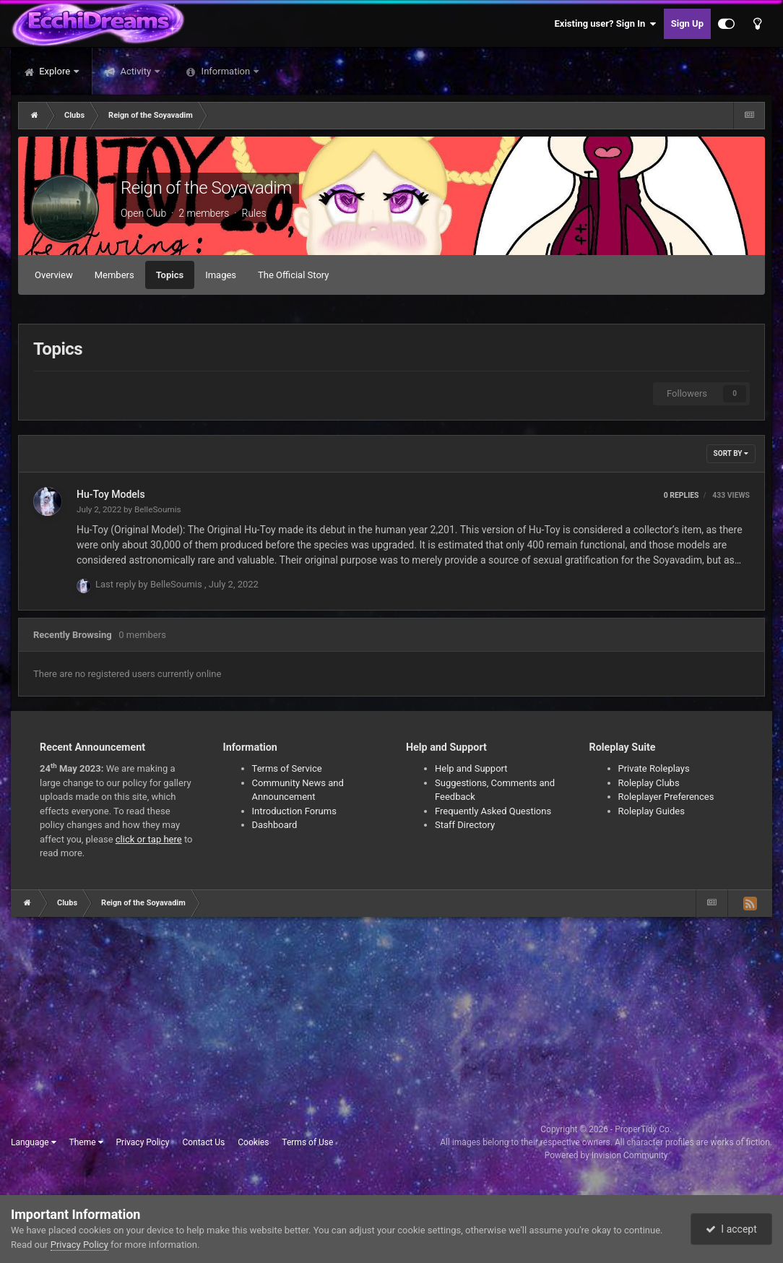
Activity (135, 71)
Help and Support (471, 768)
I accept (731, 1229)
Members (114, 275)
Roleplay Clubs (649, 782)
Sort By (731, 453)
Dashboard (275, 824)
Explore (54, 71)
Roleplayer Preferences (666, 796)
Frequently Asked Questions (493, 811)
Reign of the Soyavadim (206, 188)
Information (225, 71)
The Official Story (293, 275)
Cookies (253, 1142)
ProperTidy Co (642, 1129)
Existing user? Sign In (606, 24)
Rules (253, 213)
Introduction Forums (294, 811)
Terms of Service (287, 768)
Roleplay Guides (651, 811)
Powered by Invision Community (606, 1155)
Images (220, 275)
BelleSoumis (157, 509)
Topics (170, 275)
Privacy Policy (143, 1142)
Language (33, 1142)
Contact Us (203, 1142)
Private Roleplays (654, 768)
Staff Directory (465, 824)
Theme (86, 1142)
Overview (54, 275)
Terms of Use (307, 1142)
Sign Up (687, 23)
